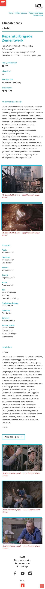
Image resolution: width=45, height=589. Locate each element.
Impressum (22, 563)
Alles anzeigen (12, 437)
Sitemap (22, 566)
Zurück (6, 28)
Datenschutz (22, 560)
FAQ (22, 557)
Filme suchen (21, 13)
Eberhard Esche (8, 320)
